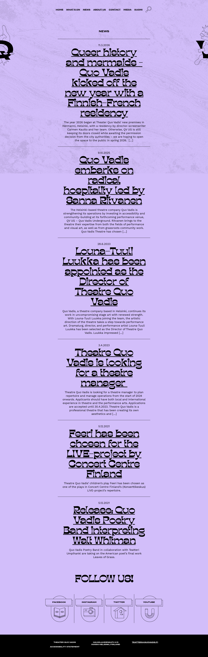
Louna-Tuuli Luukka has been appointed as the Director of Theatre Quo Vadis (104, 277)
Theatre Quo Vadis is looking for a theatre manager (104, 368)
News (86, 10)
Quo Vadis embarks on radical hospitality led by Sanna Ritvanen (104, 181)
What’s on (73, 10)
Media (127, 10)
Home (59, 10)
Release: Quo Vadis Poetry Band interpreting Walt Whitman (104, 526)
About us (99, 10)
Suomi (138, 10)
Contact (115, 10)
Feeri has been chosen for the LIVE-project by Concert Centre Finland (104, 454)
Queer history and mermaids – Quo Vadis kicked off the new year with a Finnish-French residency (104, 83)
